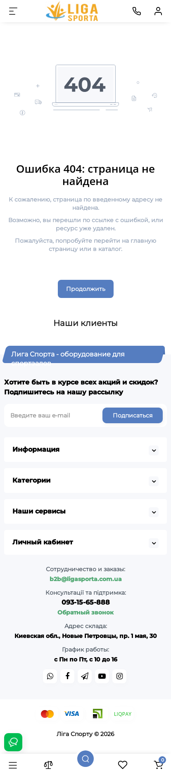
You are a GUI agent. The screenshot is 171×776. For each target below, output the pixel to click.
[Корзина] (158, 765)
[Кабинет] (158, 11)
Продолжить (85, 289)
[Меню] (13, 11)
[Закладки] (122, 765)
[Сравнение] (48, 765)
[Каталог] (12, 765)
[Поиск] (85, 758)
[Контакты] (136, 11)
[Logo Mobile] (73, 11)
